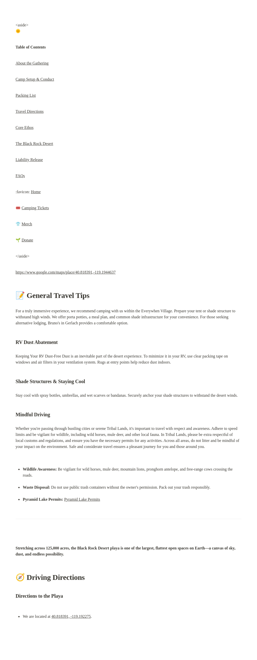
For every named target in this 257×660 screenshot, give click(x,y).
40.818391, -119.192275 (71, 616)
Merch (27, 224)
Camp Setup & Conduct (35, 79)
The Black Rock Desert (34, 143)
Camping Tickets (35, 208)
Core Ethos (25, 127)
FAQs (20, 176)
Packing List (26, 95)
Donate (27, 240)
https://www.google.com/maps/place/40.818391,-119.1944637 (66, 272)
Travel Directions (30, 111)
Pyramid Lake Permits (82, 499)
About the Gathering (32, 63)
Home (36, 192)
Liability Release (29, 160)
